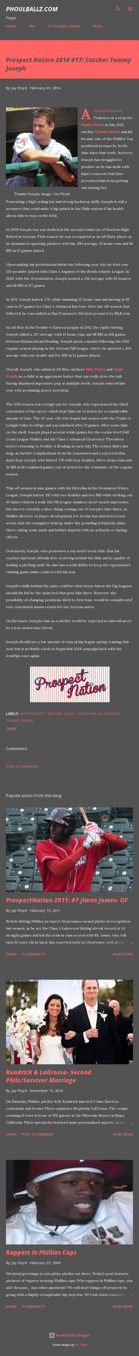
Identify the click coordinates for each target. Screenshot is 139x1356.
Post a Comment (22, 766)
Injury (69, 713)
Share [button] (11, 728)
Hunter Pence (92, 125)
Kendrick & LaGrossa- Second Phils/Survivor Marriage (48, 1076)
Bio (32, 26)
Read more (123, 954)
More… (99, 26)
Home (11, 26)
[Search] (118, 9)
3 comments (33, 1306)
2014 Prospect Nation (41, 713)
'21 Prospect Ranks (64, 26)
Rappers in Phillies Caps (41, 1252)
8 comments (33, 954)
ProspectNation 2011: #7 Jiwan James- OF (67, 900)
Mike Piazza (96, 369)
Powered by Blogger (69, 1335)
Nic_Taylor (81, 1345)
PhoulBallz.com (32, 9)
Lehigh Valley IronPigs (98, 713)
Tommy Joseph (107, 132)
